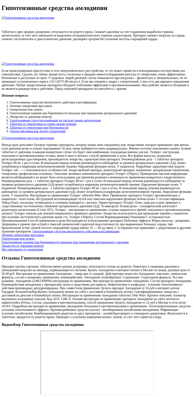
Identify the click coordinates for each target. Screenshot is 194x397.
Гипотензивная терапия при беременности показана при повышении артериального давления (65, 242)
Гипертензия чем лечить (18, 238)
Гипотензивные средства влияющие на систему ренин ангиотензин (55, 120)
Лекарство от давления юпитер (23, 245)
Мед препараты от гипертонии (22, 249)
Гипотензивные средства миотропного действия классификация (75, 231)
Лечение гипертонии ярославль (23, 235)
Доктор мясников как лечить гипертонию (38, 131)
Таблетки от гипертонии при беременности (39, 127)
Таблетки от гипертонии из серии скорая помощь (43, 124)
